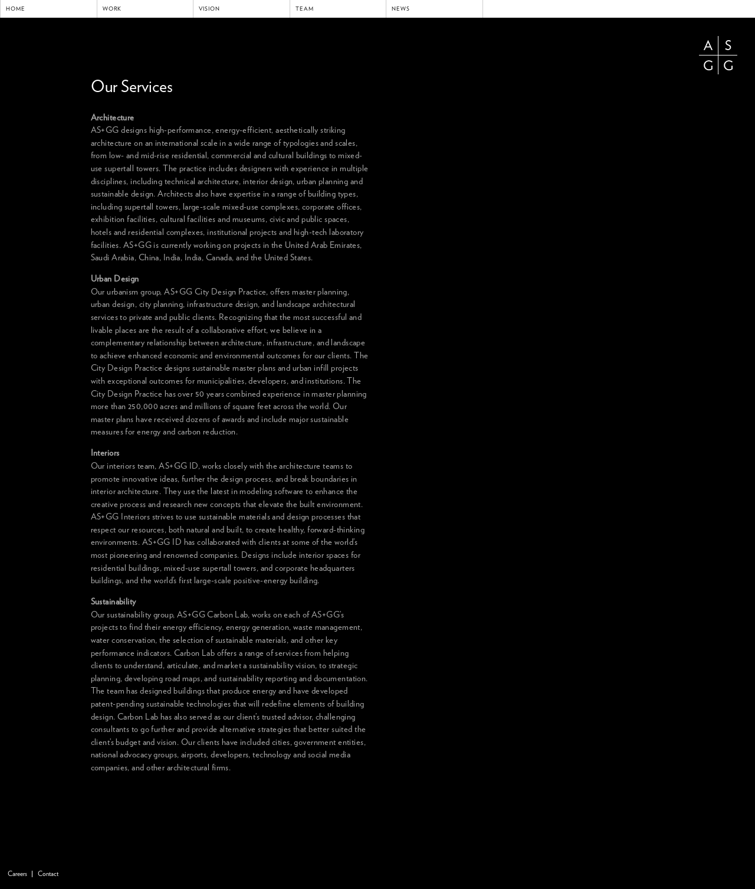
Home (15, 9)
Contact (48, 874)
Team (305, 9)
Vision (209, 9)
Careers (17, 874)
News (401, 9)
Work (112, 9)
